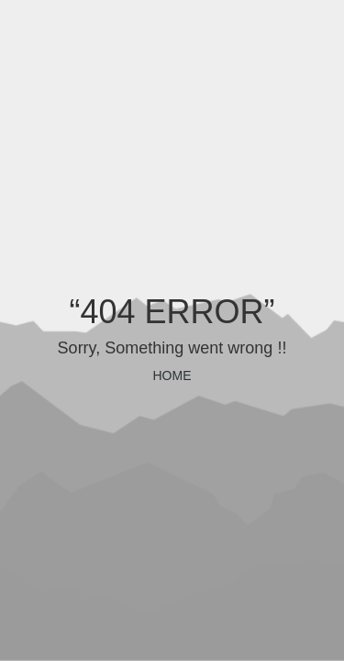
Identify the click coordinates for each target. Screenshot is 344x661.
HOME (172, 375)
